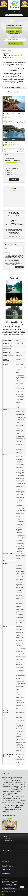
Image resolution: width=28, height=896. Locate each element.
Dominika (21, 784)
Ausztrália (19, 779)
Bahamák (4, 781)
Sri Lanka (16, 800)
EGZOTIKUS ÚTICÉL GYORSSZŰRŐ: (14, 22)
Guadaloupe (9, 788)
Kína (8, 793)
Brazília (17, 782)
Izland (7, 789)
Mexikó (17, 797)
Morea (22, 797)
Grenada (4, 788)
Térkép (23, 121)
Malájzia (12, 795)
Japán (20, 790)
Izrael (10, 790)
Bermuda (5, 782)
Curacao (7, 784)
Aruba (13, 779)
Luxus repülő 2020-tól (7, 819)
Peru (17, 798)
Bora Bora (11, 782)
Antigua (4, 779)
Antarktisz (19, 777)
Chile (20, 782)
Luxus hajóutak (13, 793)
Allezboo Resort (7, 142)
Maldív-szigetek (17, 795)
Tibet (3, 805)
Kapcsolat (4, 852)
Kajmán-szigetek (6, 791)
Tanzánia (18, 804)
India (4, 790)
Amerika (9, 777)
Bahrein (9, 781)
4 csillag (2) (9, 170)
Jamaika (15, 790)
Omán (13, 798)
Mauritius (11, 797)
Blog (3, 854)
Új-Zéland (9, 807)
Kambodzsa (12, 791)
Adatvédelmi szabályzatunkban (9, 893)
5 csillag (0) (9, 172)
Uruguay (13, 807)
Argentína (8, 779)
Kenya (4, 793)
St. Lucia (4, 802)
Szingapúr (11, 804)
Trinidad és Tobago (11, 806)
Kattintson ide (17, 11)
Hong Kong (20, 788)
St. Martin (10, 802)
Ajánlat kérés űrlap (14, 233)
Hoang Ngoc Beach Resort (10, 114)
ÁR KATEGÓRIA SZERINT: (10, 158)
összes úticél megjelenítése (14, 33)
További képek (22, 122)
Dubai (4, 786)
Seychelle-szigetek (10, 800)
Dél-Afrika (14, 784)
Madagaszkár (6, 795)
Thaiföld (22, 804)
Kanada (16, 791)
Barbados (18, 781)
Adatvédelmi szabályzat (7, 861)
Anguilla (14, 777)
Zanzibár (19, 809)
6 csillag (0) (9, 174)
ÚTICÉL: (14, 37)
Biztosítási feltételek (7, 859)
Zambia (15, 809)
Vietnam (18, 807)
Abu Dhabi (4, 777)
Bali (13, 781)
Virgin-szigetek (7, 809)
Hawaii (15, 788)
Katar (19, 791)
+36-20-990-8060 (16, 216)
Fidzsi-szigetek (14, 786)
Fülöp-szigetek (21, 786)
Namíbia (9, 798)
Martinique (5, 797)
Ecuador (8, 786)
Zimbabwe (5, 811)
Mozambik (4, 798)
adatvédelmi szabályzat (10, 259)
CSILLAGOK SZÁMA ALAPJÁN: (12, 168)
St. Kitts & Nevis (21, 800)
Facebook (6, 873)
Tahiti (15, 804)
